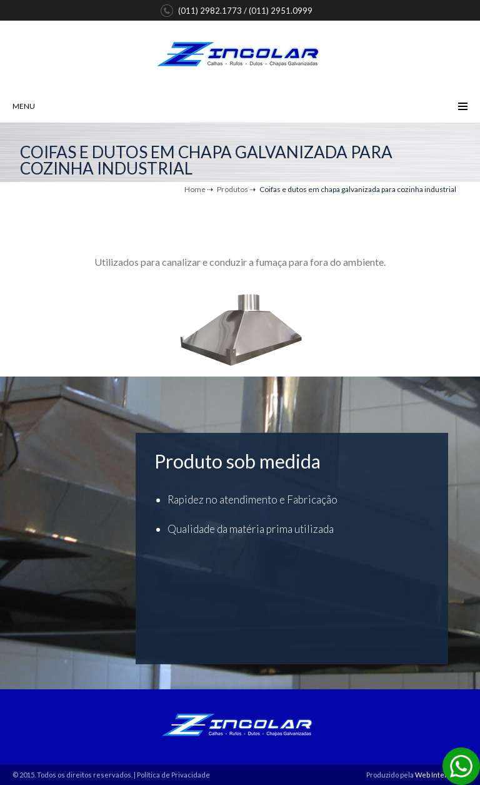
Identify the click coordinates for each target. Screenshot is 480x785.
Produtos (232, 189)
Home (195, 189)
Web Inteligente (441, 775)
